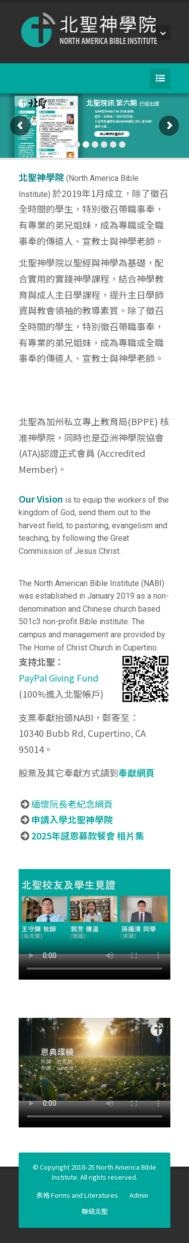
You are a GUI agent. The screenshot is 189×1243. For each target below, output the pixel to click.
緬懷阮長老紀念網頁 (72, 803)
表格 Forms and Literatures (77, 1195)
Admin (139, 1195)
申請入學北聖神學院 (72, 819)
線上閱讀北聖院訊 (112, 134)
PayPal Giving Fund (58, 677)
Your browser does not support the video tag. (94, 912)
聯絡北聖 (95, 1211)
